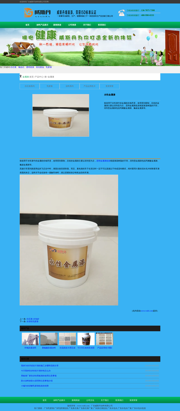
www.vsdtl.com (147, 311)
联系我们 (102, 25)
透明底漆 (30, 67)
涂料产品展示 (42, 25)
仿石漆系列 (30, 86)
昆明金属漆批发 (103, 161)
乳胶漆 (49, 67)
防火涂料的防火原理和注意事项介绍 (37, 381)
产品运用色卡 (89, 86)
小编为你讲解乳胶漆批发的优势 (35, 386)
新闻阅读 (57, 25)
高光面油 (40, 67)
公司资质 (72, 25)
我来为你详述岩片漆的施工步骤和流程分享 (39, 366)
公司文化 (90, 400)
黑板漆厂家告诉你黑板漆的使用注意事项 (39, 376)
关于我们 (87, 25)
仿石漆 (13, 67)
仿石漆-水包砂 (33, 319)
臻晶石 (21, 67)
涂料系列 (70, 86)
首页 (27, 25)
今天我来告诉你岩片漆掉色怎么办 (36, 371)
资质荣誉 (109, 86)
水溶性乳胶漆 (32, 321)
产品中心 (39, 77)
